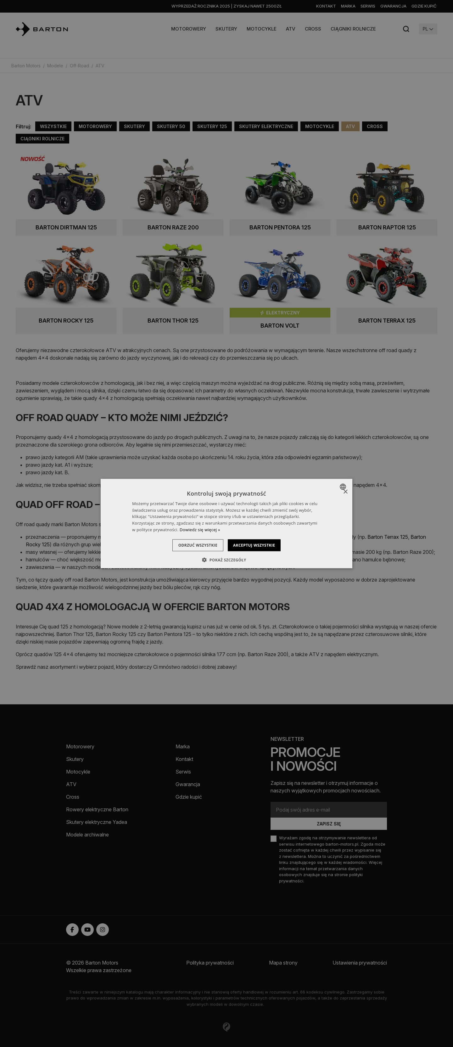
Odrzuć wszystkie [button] (193, 545)
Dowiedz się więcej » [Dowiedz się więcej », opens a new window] (200, 529)
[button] (226, 560)
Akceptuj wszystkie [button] (258, 545)
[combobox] (344, 486)
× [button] (345, 491)
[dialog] (226, 523)
